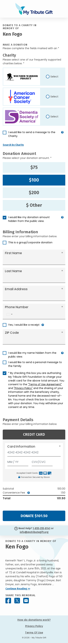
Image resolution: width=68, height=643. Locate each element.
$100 (34, 180)
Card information (21, 446)
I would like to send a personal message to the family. (35, 364)
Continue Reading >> (17, 588)
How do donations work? (34, 620)
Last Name (13, 271)
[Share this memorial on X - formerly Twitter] (17, 601)
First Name (13, 253)
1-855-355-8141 (41, 528)
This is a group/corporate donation (30, 242)
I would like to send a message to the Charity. (31, 134)
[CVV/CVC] (42, 461)
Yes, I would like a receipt (24, 325)
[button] (62, 135)
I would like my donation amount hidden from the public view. (29, 219)
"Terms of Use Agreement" (45, 384)
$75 (34, 167)
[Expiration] (17, 461)
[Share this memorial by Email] (26, 601)
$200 (34, 192)
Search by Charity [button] (13, 144)
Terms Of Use (34, 632)
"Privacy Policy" (23, 388)
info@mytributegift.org (34, 532)
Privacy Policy (34, 626)
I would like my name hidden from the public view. (32, 354)
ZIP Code (12, 333)
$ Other (34, 205)
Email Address (16, 289)
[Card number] (34, 453)
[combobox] (9, 314)
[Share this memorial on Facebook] (8, 601)
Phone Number (16, 307)
